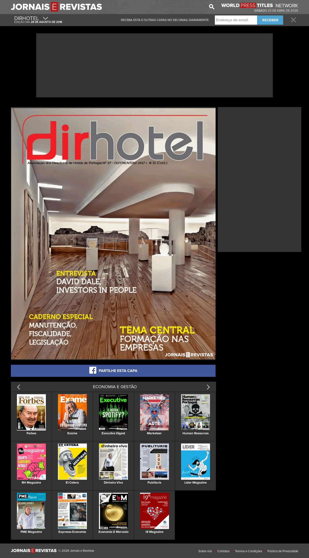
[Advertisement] (154, 65)
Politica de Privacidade (282, 551)
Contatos (223, 551)
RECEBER (270, 20)
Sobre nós (205, 551)
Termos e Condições (248, 551)
